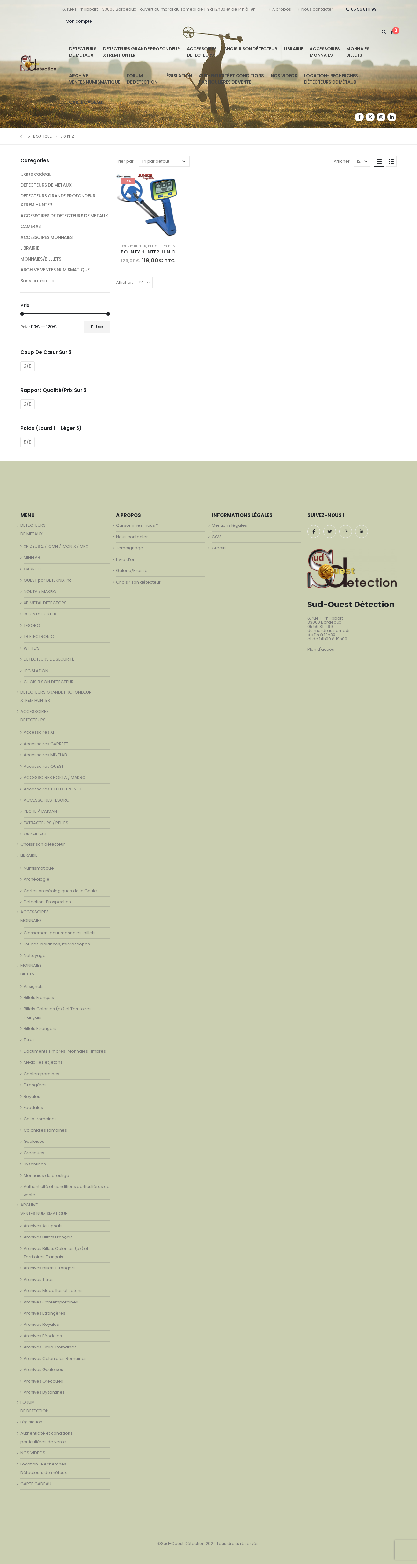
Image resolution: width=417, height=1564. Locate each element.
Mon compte (79, 21)
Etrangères (35, 1085)
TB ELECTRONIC (39, 637)
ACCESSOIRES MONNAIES (46, 237)
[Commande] (164, 161)
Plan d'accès (320, 649)
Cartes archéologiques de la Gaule (60, 891)
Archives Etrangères (44, 1313)
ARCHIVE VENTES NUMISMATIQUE (94, 78)
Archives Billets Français (48, 1237)
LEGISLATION (36, 671)
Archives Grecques (43, 1381)
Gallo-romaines (40, 1119)
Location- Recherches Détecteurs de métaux (331, 78)
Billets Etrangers (40, 1028)
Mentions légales (229, 525)
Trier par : (125, 161)
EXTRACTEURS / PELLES (46, 823)
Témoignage (129, 548)
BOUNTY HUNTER (133, 246)
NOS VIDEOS (284, 75)
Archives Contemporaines (51, 1302)
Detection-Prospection (47, 902)
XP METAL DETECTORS (45, 603)
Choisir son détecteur (250, 49)
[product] (151, 206)
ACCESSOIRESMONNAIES (325, 52)
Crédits (219, 548)
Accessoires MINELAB (45, 755)
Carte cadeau (36, 174)
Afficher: (342, 161)
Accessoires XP (39, 732)
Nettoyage (35, 955)
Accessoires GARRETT (46, 744)
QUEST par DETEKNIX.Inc (48, 580)
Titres (29, 1040)
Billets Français (39, 998)
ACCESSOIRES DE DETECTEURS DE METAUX (64, 215)
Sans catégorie (37, 280)
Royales (32, 1096)
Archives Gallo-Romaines (50, 1347)
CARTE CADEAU (85, 102)
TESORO (32, 625)
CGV (216, 537)
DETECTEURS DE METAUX (166, 246)
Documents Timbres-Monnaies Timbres (65, 1051)
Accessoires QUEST (44, 766)
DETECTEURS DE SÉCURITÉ (49, 659)
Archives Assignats (43, 1226)
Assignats (34, 986)
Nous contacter (315, 9)
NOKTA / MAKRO (40, 592)
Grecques (34, 1153)
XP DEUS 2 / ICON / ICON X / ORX (56, 546)
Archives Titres (39, 1279)
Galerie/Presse (132, 571)
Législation (178, 75)
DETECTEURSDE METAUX (83, 52)
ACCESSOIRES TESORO (47, 800)
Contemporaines (41, 1074)
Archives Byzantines (44, 1392)
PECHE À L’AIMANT (41, 811)
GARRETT (32, 569)
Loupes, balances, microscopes (57, 944)
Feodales (33, 1108)
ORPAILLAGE (36, 834)
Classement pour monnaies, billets (60, 933)
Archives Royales (41, 1324)
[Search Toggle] (383, 32)
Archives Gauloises (43, 1370)
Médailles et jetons (43, 1062)
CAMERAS (30, 226)
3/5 (28, 366)
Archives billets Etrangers (50, 1268)
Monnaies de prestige (46, 1175)
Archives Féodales (43, 1336)
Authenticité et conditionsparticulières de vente (231, 78)
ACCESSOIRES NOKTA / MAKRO (55, 778)
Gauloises (34, 1141)
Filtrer (97, 326)
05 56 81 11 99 (361, 9)
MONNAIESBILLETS (357, 52)
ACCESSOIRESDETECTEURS (202, 52)
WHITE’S (32, 648)
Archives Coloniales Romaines (55, 1358)
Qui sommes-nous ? (137, 525)
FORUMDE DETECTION (142, 78)
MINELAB (32, 557)
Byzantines (35, 1164)
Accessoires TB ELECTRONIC (52, 789)
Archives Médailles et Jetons (53, 1291)
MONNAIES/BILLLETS (40, 259)
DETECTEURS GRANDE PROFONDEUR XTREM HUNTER (141, 52)
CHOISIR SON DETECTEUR (49, 682)
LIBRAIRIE (293, 49)
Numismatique (39, 868)
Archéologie (36, 879)
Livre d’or (125, 559)
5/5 (28, 442)
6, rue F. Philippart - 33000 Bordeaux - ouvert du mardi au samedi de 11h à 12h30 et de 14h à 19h (159, 9)
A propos (279, 9)
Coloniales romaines (45, 1130)
